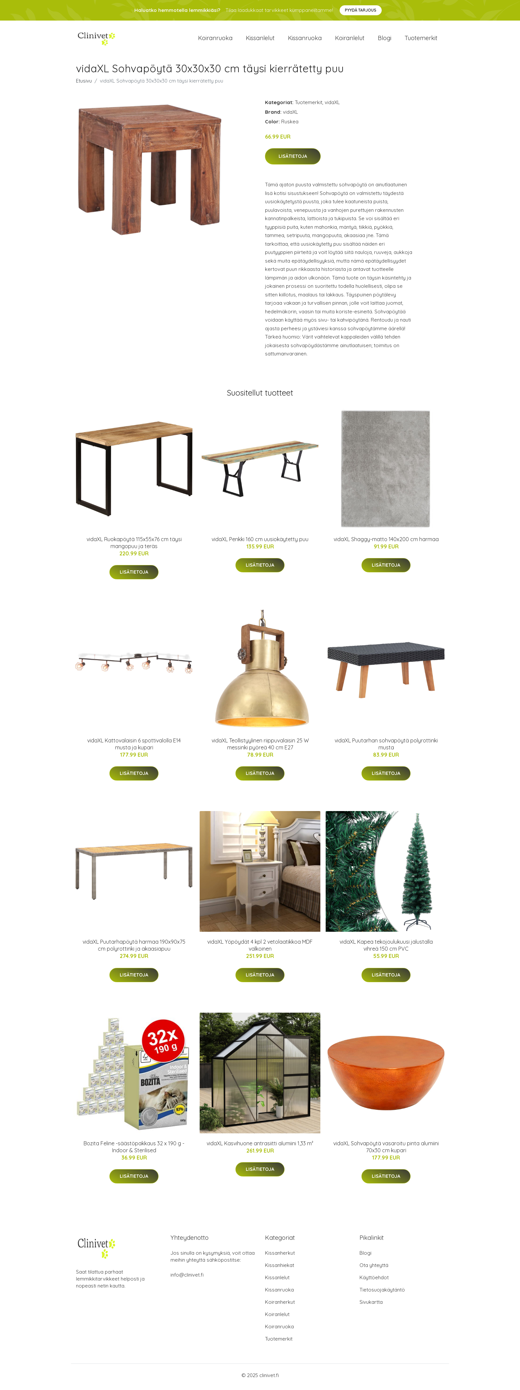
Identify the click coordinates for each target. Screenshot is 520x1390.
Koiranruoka (215, 39)
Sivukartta (371, 1305)
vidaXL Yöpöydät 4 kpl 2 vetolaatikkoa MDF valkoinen (260, 949)
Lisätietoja (293, 160)
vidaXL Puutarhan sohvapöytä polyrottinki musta (386, 747)
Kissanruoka (305, 39)
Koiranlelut (349, 39)
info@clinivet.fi (187, 1278)
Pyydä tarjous (360, 10)
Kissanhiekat (279, 1268)
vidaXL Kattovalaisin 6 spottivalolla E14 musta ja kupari (134, 747)
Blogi (384, 39)
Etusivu (84, 84)
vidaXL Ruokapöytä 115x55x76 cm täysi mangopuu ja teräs (134, 546)
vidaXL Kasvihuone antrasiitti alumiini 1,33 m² (260, 1146)
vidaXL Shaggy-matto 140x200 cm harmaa (386, 542)
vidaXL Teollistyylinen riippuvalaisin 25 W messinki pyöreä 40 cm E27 (260, 747)
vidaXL (332, 105)
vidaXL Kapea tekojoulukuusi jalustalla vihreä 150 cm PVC (386, 949)
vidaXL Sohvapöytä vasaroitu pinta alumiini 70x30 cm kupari (386, 1150)
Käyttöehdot (374, 1281)
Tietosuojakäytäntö (382, 1293)
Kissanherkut (280, 1256)
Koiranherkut (280, 1305)
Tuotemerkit (421, 39)
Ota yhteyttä (373, 1268)
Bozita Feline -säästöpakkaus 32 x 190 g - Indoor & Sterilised (134, 1150)
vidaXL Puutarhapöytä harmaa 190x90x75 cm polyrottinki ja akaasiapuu (134, 949)
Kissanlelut (260, 39)
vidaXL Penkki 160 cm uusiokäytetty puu (260, 542)
